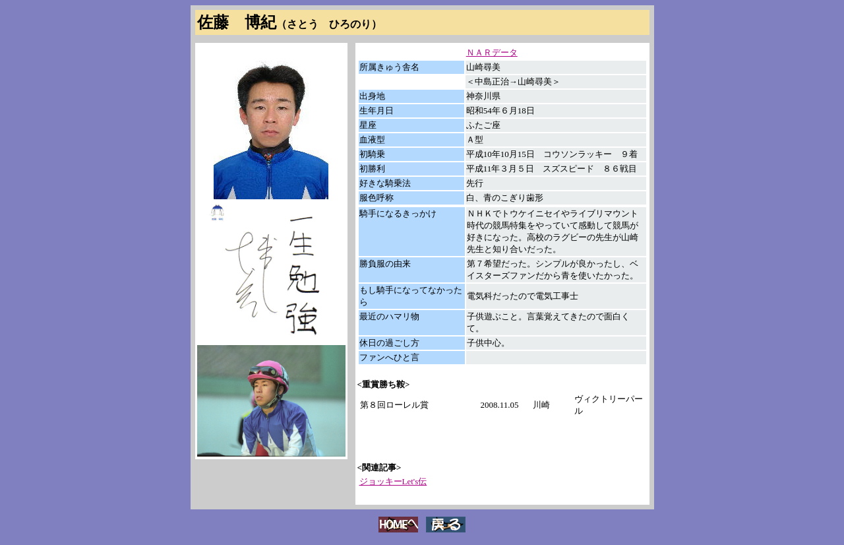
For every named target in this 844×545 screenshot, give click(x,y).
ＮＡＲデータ (492, 52)
